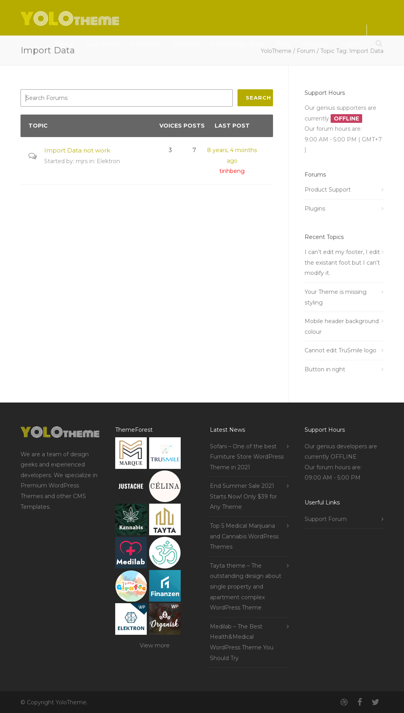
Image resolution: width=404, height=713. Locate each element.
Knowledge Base (237, 44)
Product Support (328, 189)
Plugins (315, 208)
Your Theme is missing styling (336, 297)
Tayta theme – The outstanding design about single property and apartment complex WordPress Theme (245, 586)
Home (64, 44)
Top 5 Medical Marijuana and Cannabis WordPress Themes (244, 536)
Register (316, 44)
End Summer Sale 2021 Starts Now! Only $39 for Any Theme (243, 496)
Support (185, 44)
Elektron (108, 161)
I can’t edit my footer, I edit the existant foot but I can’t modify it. (342, 262)
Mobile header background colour (342, 326)
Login (350, 44)
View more (155, 645)
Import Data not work (77, 150)
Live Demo (102, 44)
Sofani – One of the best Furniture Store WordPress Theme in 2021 (247, 457)
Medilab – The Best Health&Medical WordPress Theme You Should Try (241, 642)
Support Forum (326, 519)
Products (146, 44)
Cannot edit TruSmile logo (340, 350)
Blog (283, 44)
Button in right (325, 369)
